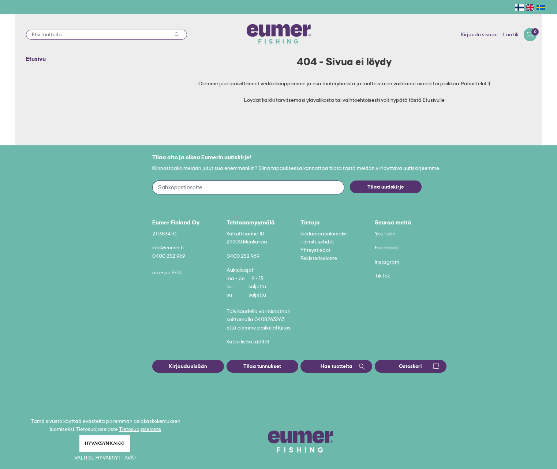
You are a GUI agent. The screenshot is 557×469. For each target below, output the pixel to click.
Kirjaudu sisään (479, 34)
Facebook (387, 247)
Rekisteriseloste (318, 258)
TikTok (382, 276)
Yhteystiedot (315, 250)
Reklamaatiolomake (323, 234)
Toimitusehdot (317, 242)
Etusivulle (434, 100)
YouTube (385, 234)
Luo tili (510, 34)
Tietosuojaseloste (140, 429)
